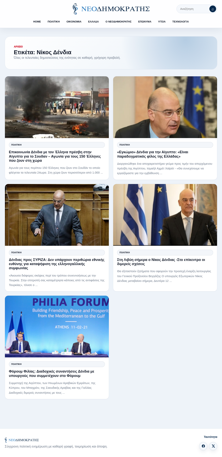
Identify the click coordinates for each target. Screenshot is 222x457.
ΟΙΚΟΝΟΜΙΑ (73, 21)
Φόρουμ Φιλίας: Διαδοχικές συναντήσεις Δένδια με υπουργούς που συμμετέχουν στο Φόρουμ (51, 373)
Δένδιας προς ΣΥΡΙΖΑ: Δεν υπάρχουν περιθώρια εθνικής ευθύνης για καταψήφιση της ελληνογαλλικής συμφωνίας (56, 264)
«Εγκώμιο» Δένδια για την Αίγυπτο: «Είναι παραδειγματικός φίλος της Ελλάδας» (152, 154)
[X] (213, 446)
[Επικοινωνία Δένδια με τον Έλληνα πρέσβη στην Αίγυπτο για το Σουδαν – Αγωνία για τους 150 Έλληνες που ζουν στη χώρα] (57, 107)
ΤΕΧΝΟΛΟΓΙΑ (180, 21)
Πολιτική (16, 145)
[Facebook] (203, 446)
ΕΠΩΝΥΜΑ (144, 21)
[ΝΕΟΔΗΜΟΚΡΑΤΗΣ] (111, 9)
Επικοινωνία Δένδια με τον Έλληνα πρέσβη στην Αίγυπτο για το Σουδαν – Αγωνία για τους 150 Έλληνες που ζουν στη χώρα (55, 156)
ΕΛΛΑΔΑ (93, 21)
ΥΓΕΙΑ (162, 21)
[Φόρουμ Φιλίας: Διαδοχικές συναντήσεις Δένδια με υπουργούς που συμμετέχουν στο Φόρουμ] (57, 326)
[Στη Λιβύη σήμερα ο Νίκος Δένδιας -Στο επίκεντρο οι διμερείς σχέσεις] (165, 215)
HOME (37, 21)
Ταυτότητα (210, 436)
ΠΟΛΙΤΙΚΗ (54, 21)
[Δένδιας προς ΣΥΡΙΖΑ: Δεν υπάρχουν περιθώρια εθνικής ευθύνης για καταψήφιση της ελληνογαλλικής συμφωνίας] (57, 215)
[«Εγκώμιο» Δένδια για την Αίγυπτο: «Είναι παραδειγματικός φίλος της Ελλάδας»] (165, 107)
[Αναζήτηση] (212, 9)
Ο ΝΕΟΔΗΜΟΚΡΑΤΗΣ (118, 21)
